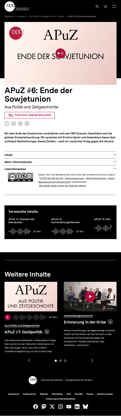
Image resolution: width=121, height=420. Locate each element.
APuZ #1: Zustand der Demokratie (21, 221)
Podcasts (21, 16)
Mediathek (9, 16)
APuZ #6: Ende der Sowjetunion (82, 16)
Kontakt (79, 394)
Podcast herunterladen (29, 115)
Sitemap (44, 394)
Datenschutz (29, 394)
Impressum (13, 394)
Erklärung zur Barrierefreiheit (60, 399)
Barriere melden (105, 394)
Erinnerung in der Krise (85, 322)
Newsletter (57, 394)
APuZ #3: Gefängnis (106, 219)
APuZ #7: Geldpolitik (23, 332)
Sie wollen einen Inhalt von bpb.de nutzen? (62, 185)
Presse (90, 394)
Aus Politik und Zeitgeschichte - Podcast (46, 16)
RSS (69, 394)
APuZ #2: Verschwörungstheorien (65, 221)
